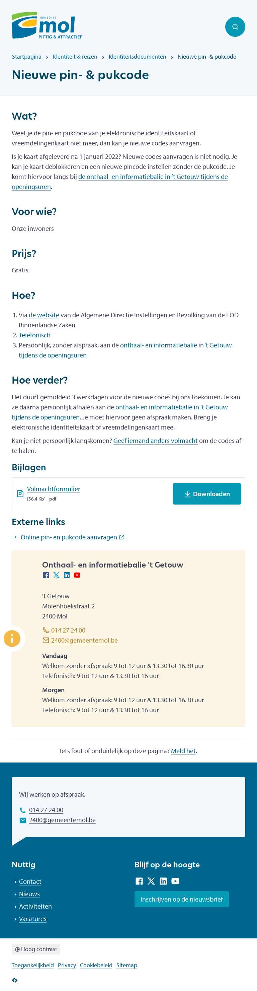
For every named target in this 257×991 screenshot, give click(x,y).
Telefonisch (35, 335)
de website (44, 315)
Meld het (183, 750)
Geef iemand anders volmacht (155, 440)
